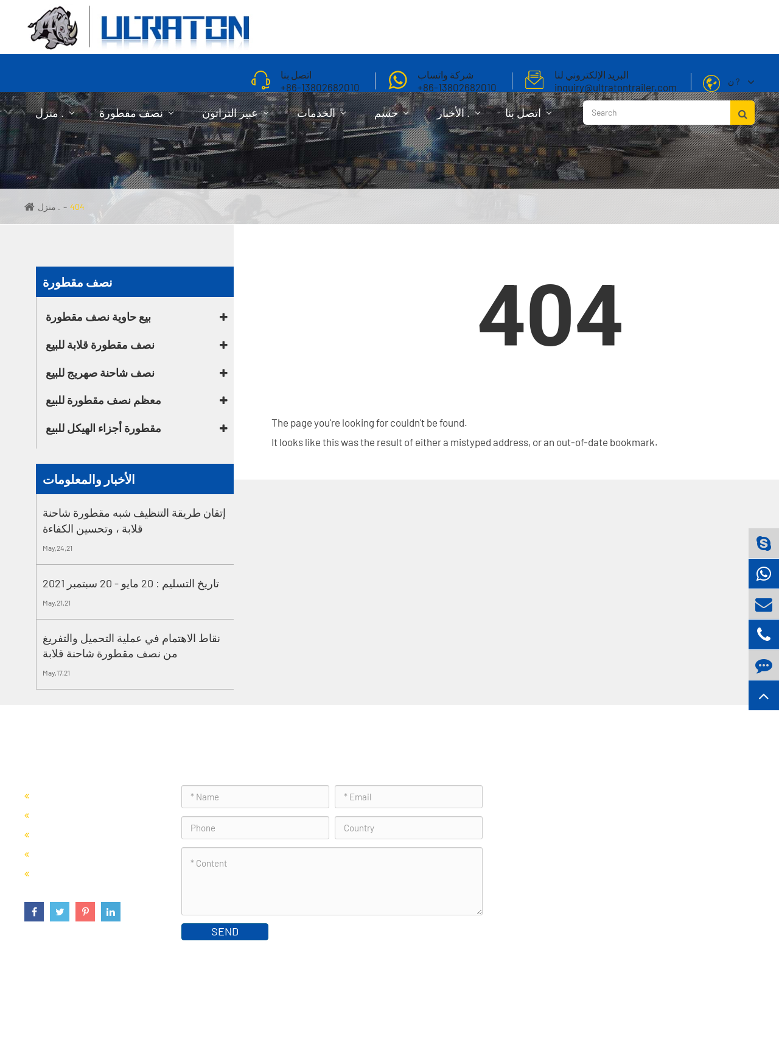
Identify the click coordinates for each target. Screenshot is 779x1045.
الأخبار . (458, 118)
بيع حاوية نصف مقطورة (98, 316)
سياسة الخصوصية (655, 1005)
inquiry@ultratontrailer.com (583, 878)
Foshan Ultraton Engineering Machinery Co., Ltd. (181, 1005)
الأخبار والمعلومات (89, 479)
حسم (391, 118)
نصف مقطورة (136, 118)
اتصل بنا (528, 118)
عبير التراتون (235, 118)
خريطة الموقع (724, 1005)
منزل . (54, 118)
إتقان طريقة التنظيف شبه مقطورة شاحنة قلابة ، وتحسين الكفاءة (134, 520)
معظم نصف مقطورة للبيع (103, 400)
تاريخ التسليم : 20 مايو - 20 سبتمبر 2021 (131, 583)
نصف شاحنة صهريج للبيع (100, 372)
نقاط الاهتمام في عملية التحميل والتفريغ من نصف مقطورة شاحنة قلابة (131, 645)
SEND (225, 931)
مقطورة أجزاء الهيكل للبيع (103, 428)
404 (77, 206)
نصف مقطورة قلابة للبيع (100, 344)
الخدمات (321, 118)
